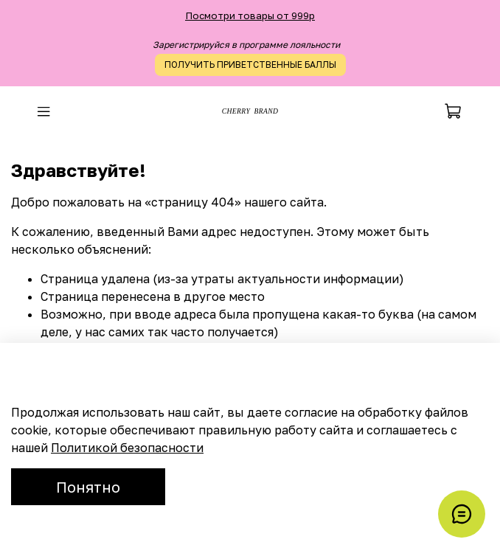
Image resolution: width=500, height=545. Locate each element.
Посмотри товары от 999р (250, 15)
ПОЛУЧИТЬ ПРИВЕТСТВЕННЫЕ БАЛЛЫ (250, 64)
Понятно (88, 487)
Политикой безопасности (127, 447)
